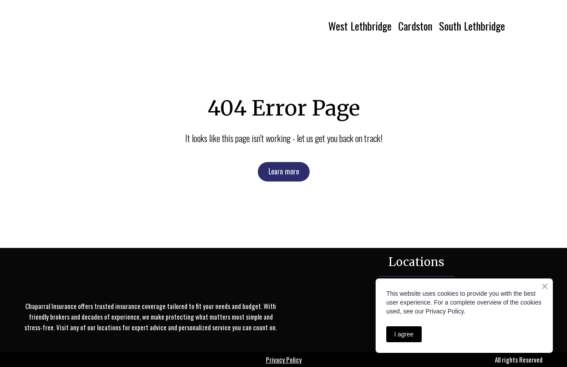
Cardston (415, 26)
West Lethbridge (360, 26)
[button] (284, 171)
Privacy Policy (284, 359)
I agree (404, 334)
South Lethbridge (472, 26)
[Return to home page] (105, 25)
